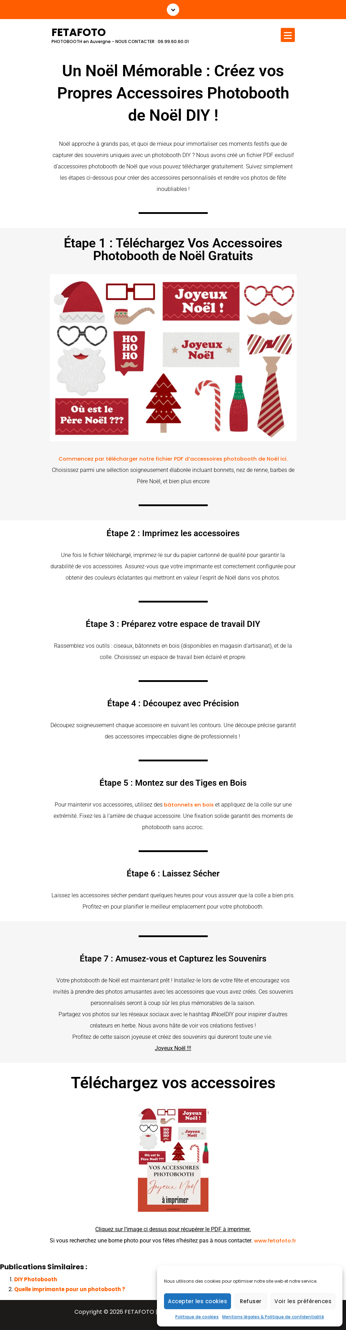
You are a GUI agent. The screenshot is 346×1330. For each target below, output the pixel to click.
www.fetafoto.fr (275, 1240)
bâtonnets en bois (189, 804)
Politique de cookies (197, 1317)
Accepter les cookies (197, 1301)
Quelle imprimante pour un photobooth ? (69, 1289)
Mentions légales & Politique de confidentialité (273, 1317)
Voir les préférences (303, 1301)
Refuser (251, 1301)
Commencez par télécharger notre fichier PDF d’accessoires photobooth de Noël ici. (173, 458)
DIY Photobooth (35, 1279)
